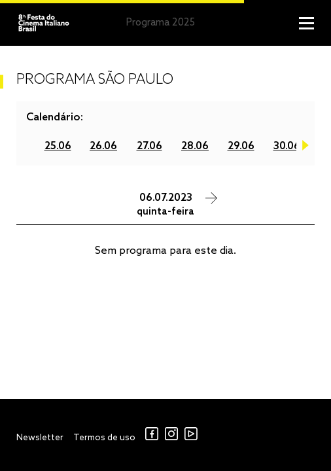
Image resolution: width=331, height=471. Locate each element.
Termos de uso (104, 438)
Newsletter (39, 438)
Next (305, 148)
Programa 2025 (160, 23)
